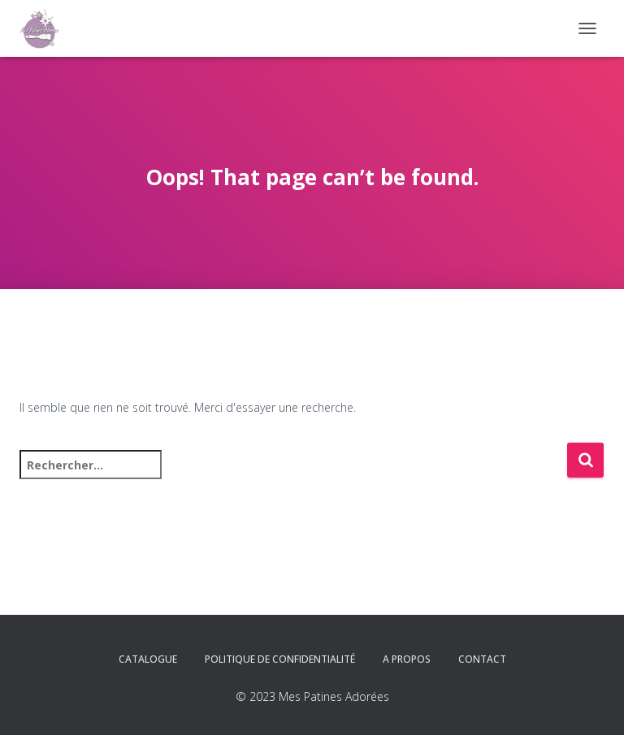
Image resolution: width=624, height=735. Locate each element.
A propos (407, 659)
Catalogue (148, 659)
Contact (482, 659)
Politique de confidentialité (280, 659)
